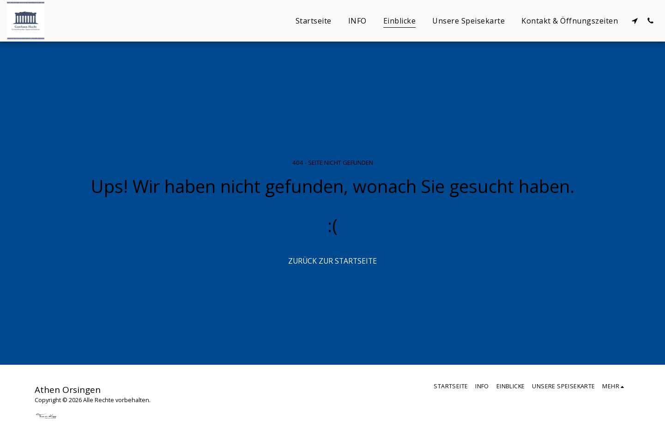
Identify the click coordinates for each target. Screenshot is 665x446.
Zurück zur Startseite (332, 261)
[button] (634, 20)
